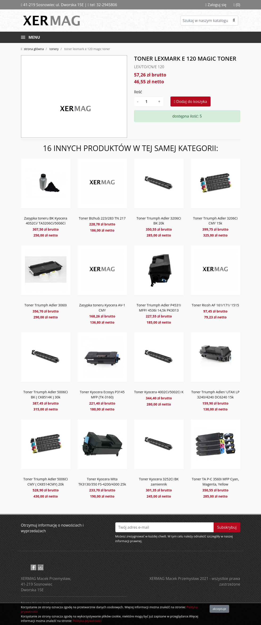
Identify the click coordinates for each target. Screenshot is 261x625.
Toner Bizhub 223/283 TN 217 (102, 218)
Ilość (138, 91)
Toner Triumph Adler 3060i (46, 305)
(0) (236, 4)
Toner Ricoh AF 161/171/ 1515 (215, 305)
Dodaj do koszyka (190, 101)
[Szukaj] (209, 20)
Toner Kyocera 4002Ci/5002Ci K (158, 392)
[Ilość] (148, 101)
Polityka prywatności (87, 621)
